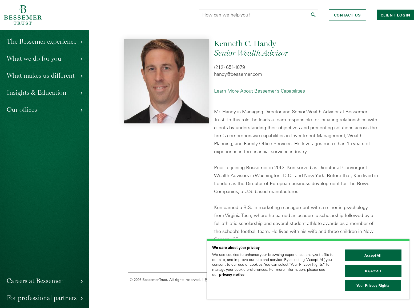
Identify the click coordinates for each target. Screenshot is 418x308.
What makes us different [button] (41, 75)
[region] (308, 269)
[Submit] (314, 15)
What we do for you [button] (34, 58)
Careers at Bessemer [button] (34, 281)
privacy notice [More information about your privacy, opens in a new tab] (231, 274)
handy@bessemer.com (238, 74)
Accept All (372, 255)
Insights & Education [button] (36, 92)
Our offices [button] (22, 109)
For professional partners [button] (42, 298)
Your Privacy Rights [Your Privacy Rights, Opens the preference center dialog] (372, 285)
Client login (396, 15)
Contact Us (347, 15)
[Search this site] (258, 15)
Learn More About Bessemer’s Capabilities (259, 91)
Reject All (373, 271)
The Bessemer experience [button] (42, 41)
